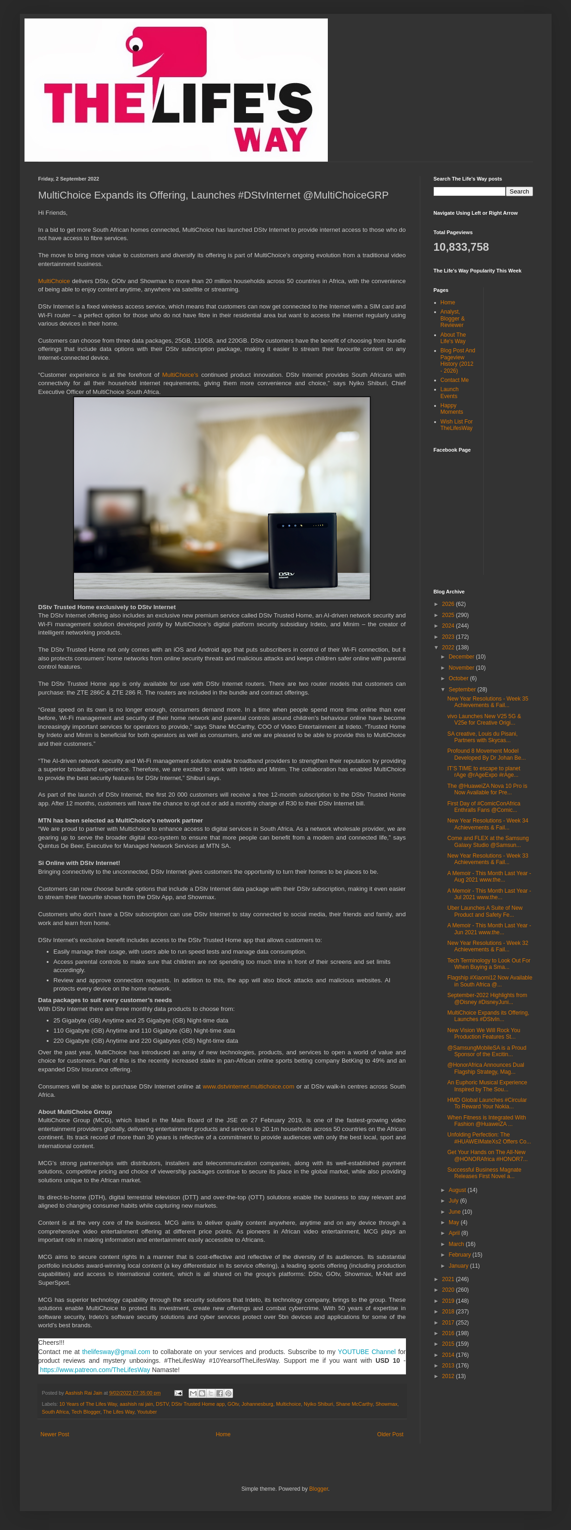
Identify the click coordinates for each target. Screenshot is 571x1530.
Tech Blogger (86, 1412)
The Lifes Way (119, 1412)
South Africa (55, 1412)
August (457, 1190)
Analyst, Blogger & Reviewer (453, 318)
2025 (449, 615)
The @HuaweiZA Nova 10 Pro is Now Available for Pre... (487, 789)
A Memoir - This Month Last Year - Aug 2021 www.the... (489, 876)
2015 (449, 1344)
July (454, 1200)
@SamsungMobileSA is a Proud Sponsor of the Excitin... (486, 1051)
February (460, 1255)
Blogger (318, 1489)
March (457, 1244)
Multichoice (288, 1404)
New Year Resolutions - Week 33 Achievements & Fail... (487, 859)
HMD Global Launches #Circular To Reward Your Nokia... (487, 1103)
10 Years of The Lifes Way (88, 1404)
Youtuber (147, 1412)
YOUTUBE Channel (367, 1351)
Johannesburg (257, 1404)
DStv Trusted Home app (198, 1404)
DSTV (162, 1404)
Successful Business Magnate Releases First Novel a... (484, 1173)
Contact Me (455, 380)
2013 (449, 1365)
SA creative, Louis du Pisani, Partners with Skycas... (482, 737)
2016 (449, 1333)
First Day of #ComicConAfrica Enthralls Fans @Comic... (483, 806)
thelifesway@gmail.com (116, 1351)
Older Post (390, 1434)
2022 (449, 647)
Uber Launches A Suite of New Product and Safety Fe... (484, 911)
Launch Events (450, 392)
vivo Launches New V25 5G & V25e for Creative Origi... (484, 719)
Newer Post (55, 1434)
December (462, 656)
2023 (449, 637)
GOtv (233, 1404)
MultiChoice (55, 281)
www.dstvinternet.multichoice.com (249, 1086)
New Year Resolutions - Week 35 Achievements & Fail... (487, 701)
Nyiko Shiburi (318, 1404)
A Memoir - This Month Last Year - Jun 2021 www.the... (489, 928)
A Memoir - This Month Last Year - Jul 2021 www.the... (489, 894)
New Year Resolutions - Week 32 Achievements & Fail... (487, 946)
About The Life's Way (453, 338)
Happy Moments (452, 408)
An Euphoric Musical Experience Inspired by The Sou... (487, 1085)
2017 (449, 1322)
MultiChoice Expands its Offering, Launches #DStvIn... (488, 1016)
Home (223, 1434)
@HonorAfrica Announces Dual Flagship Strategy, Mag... (485, 1068)
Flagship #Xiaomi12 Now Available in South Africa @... (489, 980)
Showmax (386, 1404)
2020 (449, 1290)
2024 (449, 626)
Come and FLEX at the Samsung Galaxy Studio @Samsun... (487, 841)
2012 (449, 1376)
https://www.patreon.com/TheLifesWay (95, 1369)
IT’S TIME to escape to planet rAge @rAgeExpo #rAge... (483, 771)
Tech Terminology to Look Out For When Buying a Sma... (488, 963)
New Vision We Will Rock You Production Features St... (483, 1033)
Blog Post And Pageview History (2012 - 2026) (458, 360)
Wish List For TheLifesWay (457, 424)
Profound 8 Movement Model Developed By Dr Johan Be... (486, 754)
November (462, 668)
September (462, 689)
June (455, 1212)
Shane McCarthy (354, 1404)
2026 (449, 604)
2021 (449, 1279)
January (459, 1266)
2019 (449, 1301)
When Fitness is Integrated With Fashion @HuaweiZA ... (486, 1120)
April (454, 1233)
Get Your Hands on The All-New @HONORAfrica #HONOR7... (487, 1155)
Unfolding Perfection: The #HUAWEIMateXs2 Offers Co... (489, 1137)
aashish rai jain (136, 1404)
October (459, 678)
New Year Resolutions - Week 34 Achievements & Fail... (487, 823)
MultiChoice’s (181, 374)
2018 (449, 1311)
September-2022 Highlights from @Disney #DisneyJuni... (487, 998)
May (454, 1222)
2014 (449, 1355)
